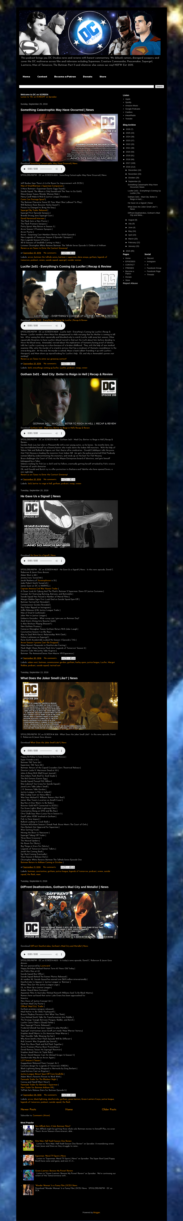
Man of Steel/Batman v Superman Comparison (42, 186)
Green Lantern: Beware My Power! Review (54, 1171)
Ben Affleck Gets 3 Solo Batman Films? (52, 1126)
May (130, 231)
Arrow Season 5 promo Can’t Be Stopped (39, 643)
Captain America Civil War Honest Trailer (39, 589)
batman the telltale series (45, 257)
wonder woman (74, 260)
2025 (128, 133)
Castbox (129, 112)
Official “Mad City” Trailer (32, 1006)
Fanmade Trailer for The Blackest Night (39, 1079)
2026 (128, 129)
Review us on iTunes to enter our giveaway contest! (44, 359)
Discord (150, 258)
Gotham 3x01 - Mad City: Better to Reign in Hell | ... (142, 198)
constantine (41, 871)
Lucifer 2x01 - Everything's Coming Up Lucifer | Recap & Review (66, 266)
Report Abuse (130, 283)
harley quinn (80, 662)
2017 (128, 163)
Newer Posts (28, 1109)
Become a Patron (65, 76)
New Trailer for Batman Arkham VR (37, 1088)
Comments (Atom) (41, 1116)
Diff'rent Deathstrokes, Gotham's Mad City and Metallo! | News (65, 887)
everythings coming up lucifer (46, 368)
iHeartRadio (130, 115)
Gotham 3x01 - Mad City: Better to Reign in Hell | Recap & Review (67, 374)
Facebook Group (154, 268)
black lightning (40, 1099)
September (133, 181)
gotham (93, 257)
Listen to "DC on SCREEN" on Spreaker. (39, 97)
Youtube (128, 119)
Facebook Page (154, 271)
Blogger (96, 1212)
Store (103, 76)
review (42, 260)
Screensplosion (44, 581)
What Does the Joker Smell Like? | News (49, 678)
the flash (31, 874)
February (132, 242)
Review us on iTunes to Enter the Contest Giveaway (44, 248)
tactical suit (55, 666)
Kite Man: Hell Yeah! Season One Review (53, 1141)
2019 (128, 155)
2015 (128, 251)
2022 (128, 144)
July (130, 223)
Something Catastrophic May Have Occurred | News (57, 109)
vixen (38, 874)
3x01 (30, 484)
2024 (128, 137)
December (133, 170)
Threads (150, 274)
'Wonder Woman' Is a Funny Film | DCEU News (56, 1186)
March (131, 239)
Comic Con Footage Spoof (33, 199)
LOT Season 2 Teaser (30, 1061)
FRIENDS (129, 268)
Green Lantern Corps (91, 1099)
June (130, 227)
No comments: (50, 253)
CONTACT (130, 265)
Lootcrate (45, 966)
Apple (127, 99)
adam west (33, 662)
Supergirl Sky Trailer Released (34, 210)
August (131, 220)
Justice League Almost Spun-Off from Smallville (42, 1074)
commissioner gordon (56, 662)
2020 (128, 152)
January (132, 246)
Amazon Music (131, 105)
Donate (87, 76)
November (133, 174)
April (130, 235)
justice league (93, 662)
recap (78, 368)
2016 (128, 167)
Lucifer (63, 368)
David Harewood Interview (32, 219)
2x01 (30, 368)
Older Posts (109, 1109)
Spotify (128, 102)
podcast (34, 260)
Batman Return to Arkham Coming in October (41, 862)
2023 (128, 140)
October (132, 178)
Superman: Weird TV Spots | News (50, 1156)
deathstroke (53, 1099)
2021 (128, 148)
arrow (30, 257)
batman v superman (67, 257)
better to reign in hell (42, 484)
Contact (42, 76)
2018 (128, 159)
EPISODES (130, 261)
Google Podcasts (132, 109)
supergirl (63, 260)
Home (26, 76)
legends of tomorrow (78, 871)
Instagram (151, 261)
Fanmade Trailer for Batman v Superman (39, 1085)
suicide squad (52, 260)
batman (42, 662)
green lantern (74, 1099)
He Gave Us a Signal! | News (41, 496)
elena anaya (83, 257)
